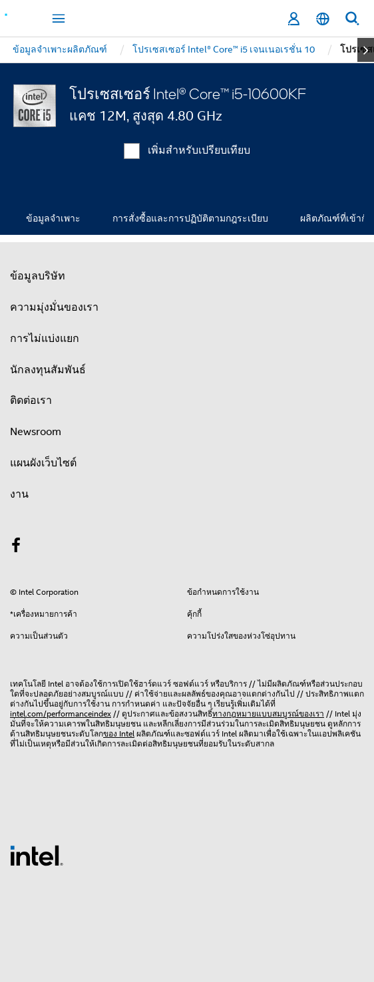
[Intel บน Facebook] (16, 548)
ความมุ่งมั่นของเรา (54, 307)
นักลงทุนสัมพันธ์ (48, 370)
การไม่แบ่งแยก (44, 338)
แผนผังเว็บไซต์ (43, 463)
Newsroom (35, 431)
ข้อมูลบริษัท (37, 276)
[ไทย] (323, 19)
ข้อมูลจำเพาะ (53, 218)
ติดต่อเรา (31, 400)
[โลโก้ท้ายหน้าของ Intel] (36, 855)
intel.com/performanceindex (60, 714)
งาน (19, 494)
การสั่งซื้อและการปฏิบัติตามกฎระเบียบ (190, 218)
